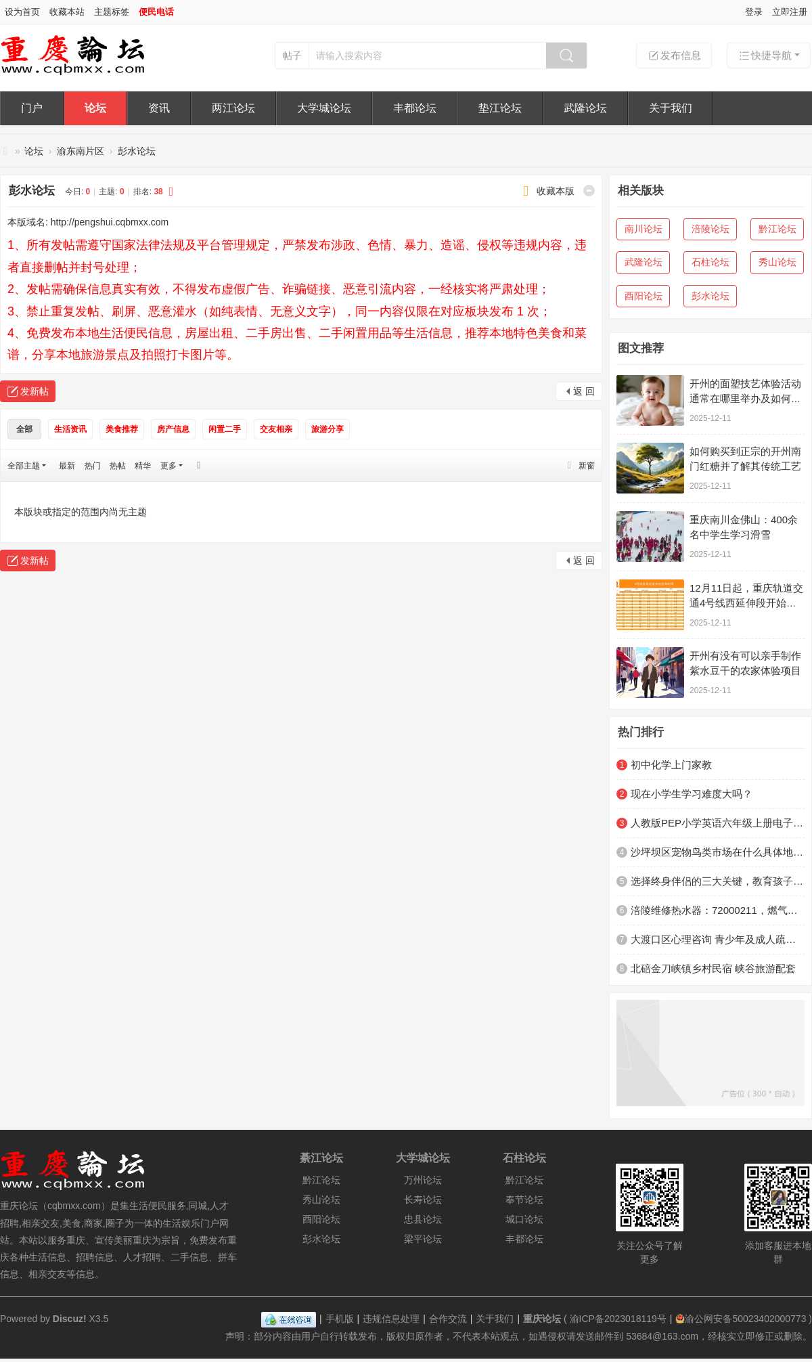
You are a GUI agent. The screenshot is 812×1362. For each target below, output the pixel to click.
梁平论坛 (423, 1238)
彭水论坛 (137, 151)
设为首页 (22, 12)
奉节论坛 (524, 1199)
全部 (24, 429)
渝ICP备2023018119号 (618, 1318)
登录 (754, 12)
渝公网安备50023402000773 (740, 1318)
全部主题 (23, 465)
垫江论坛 (500, 108)
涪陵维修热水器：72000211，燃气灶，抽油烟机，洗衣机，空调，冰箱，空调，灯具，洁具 (718, 910)
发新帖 (34, 391)
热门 (93, 465)
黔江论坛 (777, 228)
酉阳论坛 (643, 295)
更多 (168, 465)
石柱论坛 (710, 262)
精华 (143, 465)
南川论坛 (643, 228)
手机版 (339, 1318)
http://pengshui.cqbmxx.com (109, 222)
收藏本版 (555, 190)
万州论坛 (423, 1179)
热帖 (118, 465)
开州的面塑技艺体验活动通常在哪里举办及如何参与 (745, 398)
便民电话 (156, 12)
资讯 (159, 108)
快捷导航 (765, 55)
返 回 (584, 391)
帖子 (292, 55)
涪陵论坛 (710, 228)
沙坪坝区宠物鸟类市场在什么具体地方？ (718, 852)
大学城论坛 (324, 108)
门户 (32, 108)
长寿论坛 (423, 1199)
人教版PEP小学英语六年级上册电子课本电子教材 (718, 823)
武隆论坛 (585, 108)
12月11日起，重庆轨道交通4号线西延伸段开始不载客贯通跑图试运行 (746, 602)
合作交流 (448, 1318)
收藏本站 (67, 12)
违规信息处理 (391, 1318)
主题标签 (111, 12)
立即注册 (789, 12)
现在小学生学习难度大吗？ (691, 793)
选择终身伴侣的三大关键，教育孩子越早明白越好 (718, 881)
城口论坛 (524, 1219)
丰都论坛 (414, 108)
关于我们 (670, 108)
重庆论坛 (5, 151)
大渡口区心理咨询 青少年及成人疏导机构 (718, 939)
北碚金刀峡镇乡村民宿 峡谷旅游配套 (713, 968)
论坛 (95, 108)
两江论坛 (233, 108)
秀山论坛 (777, 262)
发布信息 (674, 55)
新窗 (587, 465)
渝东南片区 (80, 151)
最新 (67, 465)
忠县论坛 (423, 1219)
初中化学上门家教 (671, 764)
